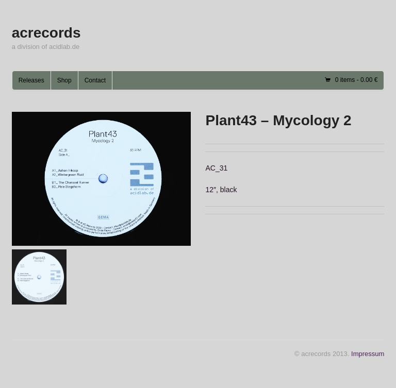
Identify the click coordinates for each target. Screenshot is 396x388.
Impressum (367, 354)
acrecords (46, 33)
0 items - (356, 79)
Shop (64, 80)
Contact (95, 80)
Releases (31, 80)
